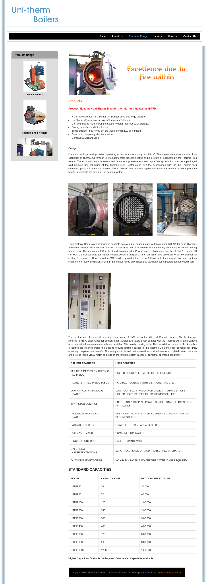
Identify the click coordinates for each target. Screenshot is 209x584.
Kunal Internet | (165, 572)
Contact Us (189, 36)
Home (102, 36)
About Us (117, 36)
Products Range (138, 36)
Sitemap (177, 572)
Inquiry (158, 36)
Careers (172, 36)
